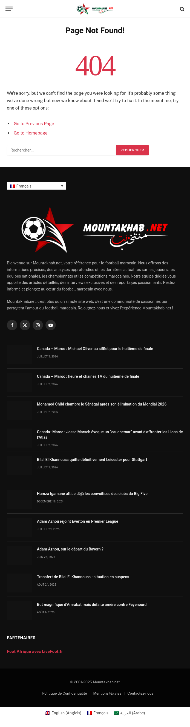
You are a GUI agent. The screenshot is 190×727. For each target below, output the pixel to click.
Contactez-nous (140, 693)
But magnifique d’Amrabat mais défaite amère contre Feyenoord (91, 604)
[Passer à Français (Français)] (97, 713)
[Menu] (9, 9)
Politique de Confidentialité (64, 693)
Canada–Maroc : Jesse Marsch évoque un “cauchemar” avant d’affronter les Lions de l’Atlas (110, 435)
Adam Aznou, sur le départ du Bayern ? (70, 549)
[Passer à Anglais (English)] (63, 713)
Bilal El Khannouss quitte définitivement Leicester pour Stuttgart (92, 459)
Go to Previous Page (34, 123)
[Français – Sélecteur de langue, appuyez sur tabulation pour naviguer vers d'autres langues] (36, 185)
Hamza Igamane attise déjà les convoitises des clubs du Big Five (92, 493)
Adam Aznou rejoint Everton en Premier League (77, 521)
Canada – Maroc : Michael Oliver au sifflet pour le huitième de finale (95, 348)
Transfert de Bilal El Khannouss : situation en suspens (83, 577)
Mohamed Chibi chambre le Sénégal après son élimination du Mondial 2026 (101, 404)
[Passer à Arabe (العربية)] (129, 713)
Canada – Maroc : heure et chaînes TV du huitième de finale (88, 376)
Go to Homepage (31, 133)
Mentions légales (107, 693)
